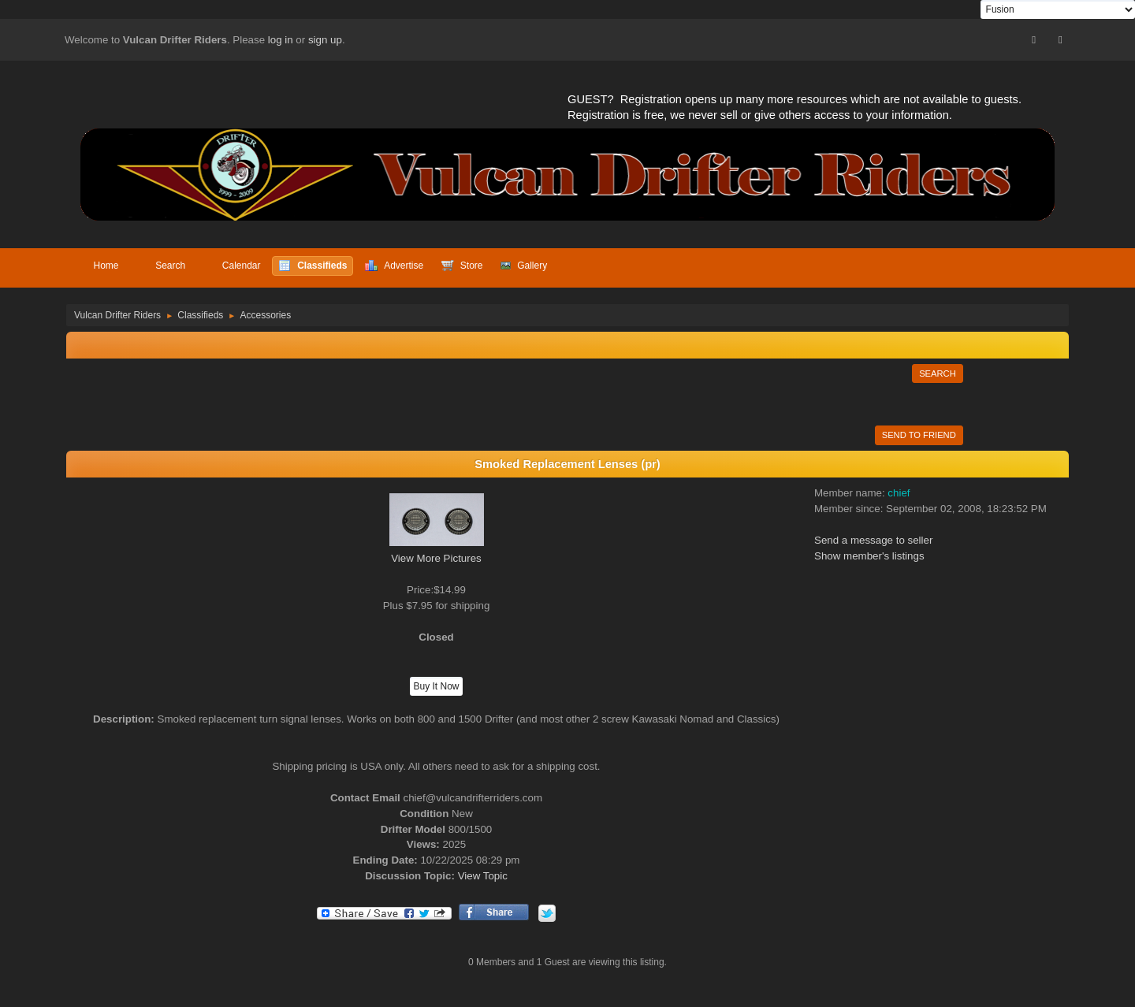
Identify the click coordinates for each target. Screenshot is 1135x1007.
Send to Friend (919, 435)
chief (899, 493)
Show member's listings (869, 556)
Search (937, 373)
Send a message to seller (873, 540)
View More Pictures (436, 558)
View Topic (483, 876)
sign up (325, 40)
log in (280, 40)
